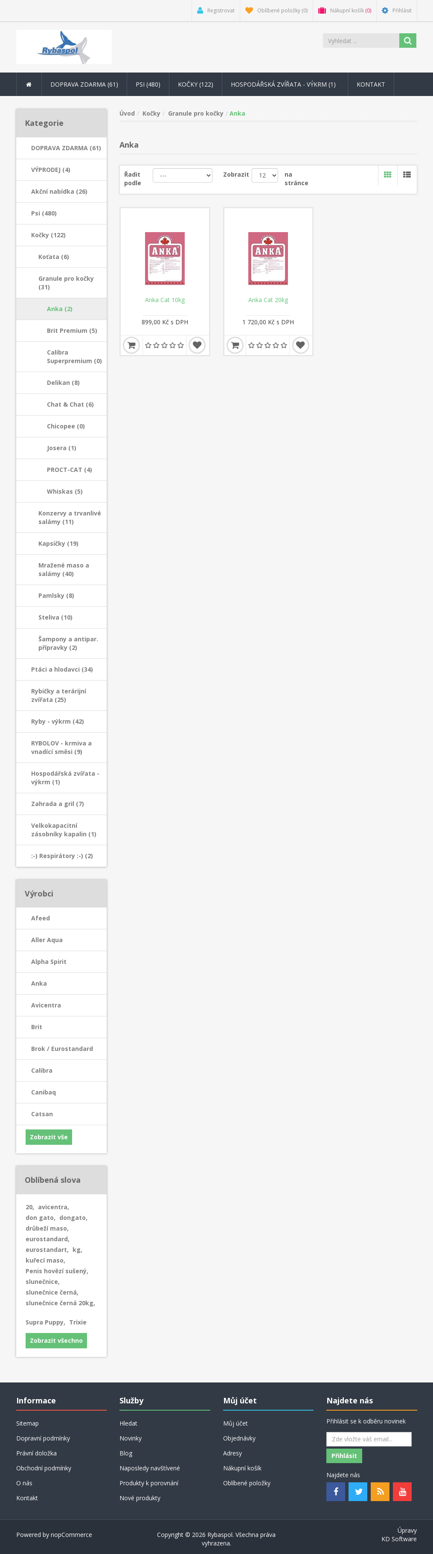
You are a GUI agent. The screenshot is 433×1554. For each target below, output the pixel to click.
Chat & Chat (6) (70, 404)
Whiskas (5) (65, 491)
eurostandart (47, 1250)
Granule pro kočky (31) (66, 282)
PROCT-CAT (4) (69, 470)
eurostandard (48, 1239)
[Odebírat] (369, 1439)
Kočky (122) (48, 235)
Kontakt (371, 84)
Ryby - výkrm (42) (57, 721)
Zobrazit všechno (56, 1340)
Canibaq (43, 1092)
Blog (125, 1453)
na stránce (296, 178)
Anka (39, 983)
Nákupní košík (242, 1468)
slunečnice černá (52, 1292)
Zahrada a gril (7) (57, 804)
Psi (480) (44, 213)
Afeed (40, 918)
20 (30, 1207)
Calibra (41, 1070)
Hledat (128, 1423)
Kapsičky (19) (58, 543)
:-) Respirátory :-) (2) (62, 856)
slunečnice (43, 1282)
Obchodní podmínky (43, 1468)
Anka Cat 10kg (165, 300)
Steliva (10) (55, 617)
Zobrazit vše (49, 1137)
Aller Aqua (47, 940)
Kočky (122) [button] (195, 84)
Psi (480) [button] (148, 84)
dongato (73, 1218)
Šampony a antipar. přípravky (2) (68, 643)
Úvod (127, 113)
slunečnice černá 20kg (60, 1303)
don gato (40, 1218)
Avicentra (46, 1005)
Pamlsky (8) (56, 595)
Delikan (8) (63, 382)
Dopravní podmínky (43, 1438)
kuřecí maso (45, 1260)
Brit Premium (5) (72, 330)
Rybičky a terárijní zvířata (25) (58, 695)
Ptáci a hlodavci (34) (62, 669)
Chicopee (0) (66, 426)
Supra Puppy (45, 1322)
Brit (36, 1027)
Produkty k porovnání (148, 1483)
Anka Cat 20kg (268, 300)
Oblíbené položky (246, 1483)
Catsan (42, 1114)
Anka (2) (60, 309)
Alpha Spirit (49, 961)
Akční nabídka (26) (59, 191)
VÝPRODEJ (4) (50, 170)
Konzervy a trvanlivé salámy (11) (69, 517)
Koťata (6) (53, 257)
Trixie (78, 1322)
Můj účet (235, 1423)
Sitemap (27, 1423)
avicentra (53, 1207)
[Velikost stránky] (265, 175)
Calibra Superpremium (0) (74, 356)
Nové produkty (139, 1498)
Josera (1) (61, 448)
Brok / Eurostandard (62, 1049)
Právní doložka (36, 1453)
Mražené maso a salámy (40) (63, 569)
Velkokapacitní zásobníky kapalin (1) (63, 829)
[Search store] (361, 40)
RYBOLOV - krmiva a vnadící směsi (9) (61, 747)
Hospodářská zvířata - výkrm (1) (65, 777)
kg (77, 1250)
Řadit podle (132, 178)
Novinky (130, 1438)
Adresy (232, 1453)
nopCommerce (71, 1535)
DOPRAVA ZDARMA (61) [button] (84, 84)
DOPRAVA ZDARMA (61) (66, 148)
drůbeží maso (47, 1228)
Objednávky (239, 1438)
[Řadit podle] (182, 175)
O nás (24, 1483)
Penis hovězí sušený (57, 1271)
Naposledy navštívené (149, 1468)
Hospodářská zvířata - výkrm (285, 84)
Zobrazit (236, 174)
